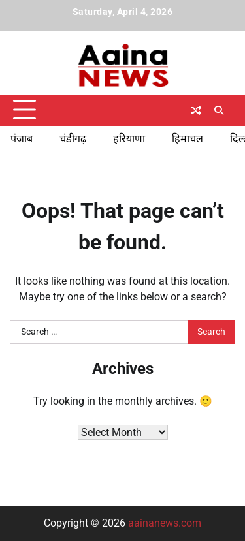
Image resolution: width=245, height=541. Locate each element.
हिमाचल (187, 138)
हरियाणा (129, 138)
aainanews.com (164, 523)
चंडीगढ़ (72, 138)
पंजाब (21, 138)
